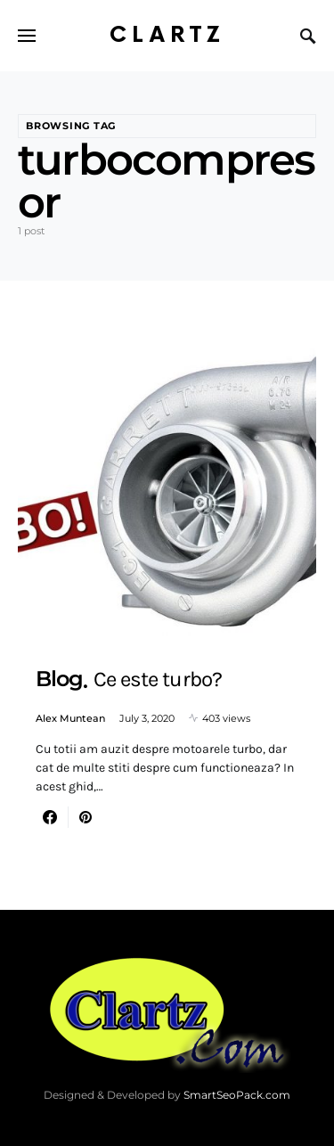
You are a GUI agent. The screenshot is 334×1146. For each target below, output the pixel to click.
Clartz (167, 35)
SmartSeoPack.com (236, 1094)
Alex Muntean (70, 718)
